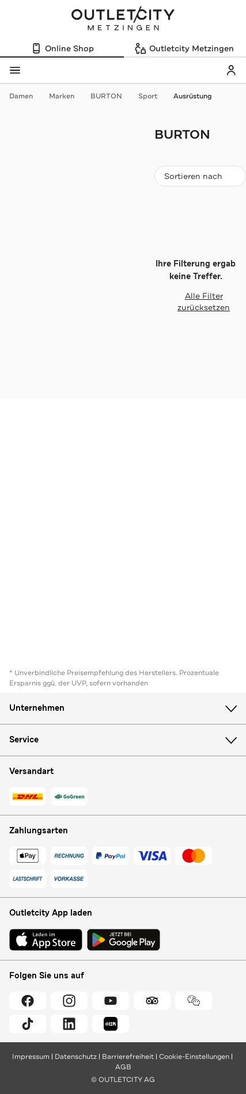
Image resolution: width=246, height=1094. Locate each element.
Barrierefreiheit (128, 1056)
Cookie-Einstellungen (194, 1056)
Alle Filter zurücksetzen (192, 301)
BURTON (112, 96)
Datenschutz (76, 1056)
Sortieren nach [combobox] (200, 178)
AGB (123, 1067)
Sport (153, 96)
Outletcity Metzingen (123, 20)
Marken (67, 96)
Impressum (31, 1056)
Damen (26, 96)
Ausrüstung (192, 96)
